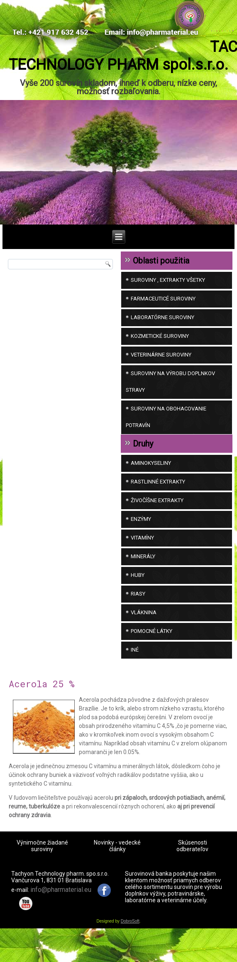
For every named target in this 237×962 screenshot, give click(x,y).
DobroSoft (130, 947)
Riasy (138, 620)
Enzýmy (141, 545)
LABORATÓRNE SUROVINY (162, 343)
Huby (137, 601)
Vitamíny (142, 564)
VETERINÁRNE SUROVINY (161, 381)
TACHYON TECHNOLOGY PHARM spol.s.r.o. (119, 82)
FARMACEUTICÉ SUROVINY (163, 325)
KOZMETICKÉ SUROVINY (160, 362)
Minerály (143, 582)
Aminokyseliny (151, 489)
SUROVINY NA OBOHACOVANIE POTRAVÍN (166, 443)
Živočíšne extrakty (157, 526)
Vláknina (143, 638)
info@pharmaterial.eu (60, 915)
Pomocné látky (151, 657)
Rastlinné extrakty (158, 508)
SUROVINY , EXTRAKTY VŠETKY (168, 306)
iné (135, 676)
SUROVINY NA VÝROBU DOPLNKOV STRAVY (170, 407)
